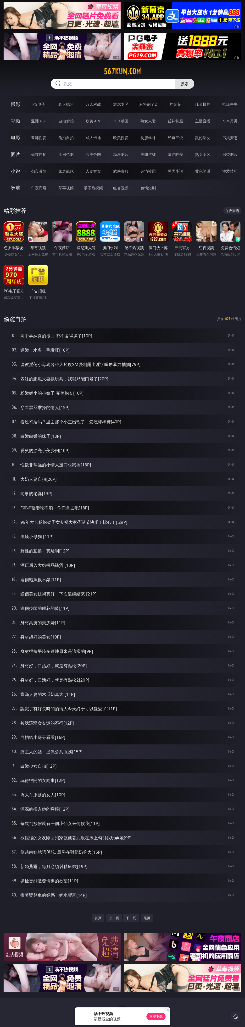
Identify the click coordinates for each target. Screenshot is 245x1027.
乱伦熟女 (202, 137)
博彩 (15, 104)
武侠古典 (120, 171)
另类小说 (175, 171)
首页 (98, 918)
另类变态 (230, 137)
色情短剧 (148, 188)
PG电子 (38, 104)
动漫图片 (120, 154)
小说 (15, 171)
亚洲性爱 (38, 137)
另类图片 (230, 154)
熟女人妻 (148, 121)
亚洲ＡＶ (38, 121)
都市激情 (38, 171)
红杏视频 (120, 188)
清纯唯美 (175, 154)
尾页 (147, 918)
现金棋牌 (202, 104)
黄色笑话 (202, 171)
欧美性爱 (120, 137)
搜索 (185, 83)
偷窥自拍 (38, 154)
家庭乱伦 (66, 171)
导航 (15, 188)
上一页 (114, 918)
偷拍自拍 (66, 137)
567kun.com (122, 71)
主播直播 (202, 121)
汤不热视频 (93, 188)
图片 (15, 154)
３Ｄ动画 (120, 121)
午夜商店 (38, 188)
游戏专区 (120, 104)
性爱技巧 (230, 171)
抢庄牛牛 (230, 104)
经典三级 (175, 137)
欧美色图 (93, 154)
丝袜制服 (175, 121)
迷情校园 (148, 171)
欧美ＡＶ (93, 121)
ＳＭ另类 (230, 121)
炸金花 (175, 104)
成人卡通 (93, 137)
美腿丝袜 (148, 154)
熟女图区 (202, 154)
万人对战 (93, 104)
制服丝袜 (148, 137)
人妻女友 (93, 171)
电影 (15, 137)
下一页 (131, 918)
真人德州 (66, 104)
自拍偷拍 (66, 121)
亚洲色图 (66, 154)
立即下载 (156, 1016)
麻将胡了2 (148, 104)
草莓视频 (66, 188)
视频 (15, 121)
